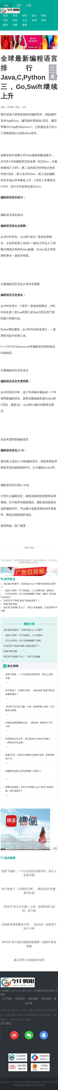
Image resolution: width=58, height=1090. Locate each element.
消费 (15, 25)
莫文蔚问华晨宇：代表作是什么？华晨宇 (23, 630)
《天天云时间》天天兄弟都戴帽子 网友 (22, 640)
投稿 (6, 5)
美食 (43, 20)
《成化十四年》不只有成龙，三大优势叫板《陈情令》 (30, 590)
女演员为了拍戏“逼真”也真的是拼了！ (22, 600)
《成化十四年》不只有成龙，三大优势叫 (23, 635)
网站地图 (46, 998)
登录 (18, 5)
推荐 (7, 763)
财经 (24, 15)
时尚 (15, 20)
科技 (43, 15)
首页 (5, 15)
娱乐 (34, 15)
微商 (24, 25)
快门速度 (20, 525)
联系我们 (20, 998)
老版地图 (33, 998)
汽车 (5, 20)
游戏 (34, 20)
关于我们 (7, 998)
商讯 (5, 25)
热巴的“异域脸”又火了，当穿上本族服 (22, 656)
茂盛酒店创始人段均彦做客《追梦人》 (23, 771)
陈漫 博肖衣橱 (10, 604)
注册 (28, 5)
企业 (24, 20)
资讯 (15, 15)
